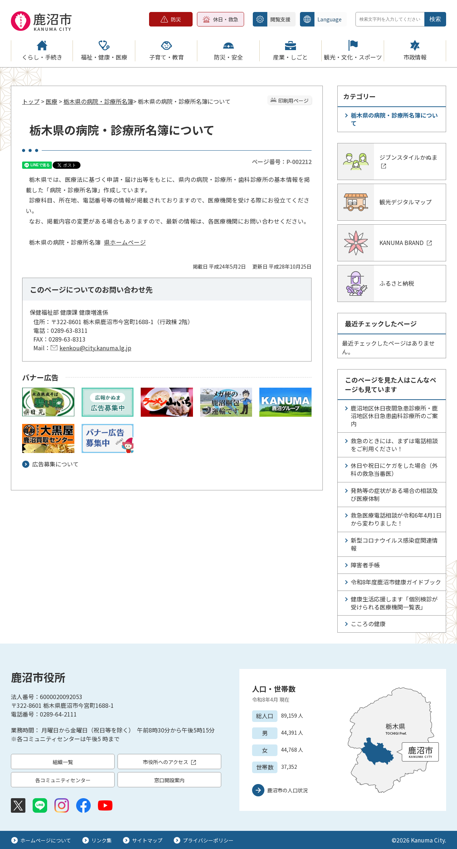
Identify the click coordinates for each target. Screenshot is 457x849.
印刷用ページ (293, 100)
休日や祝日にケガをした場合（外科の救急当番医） (394, 469)
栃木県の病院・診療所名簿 (98, 101)
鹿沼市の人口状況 (287, 790)
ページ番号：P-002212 (282, 161)
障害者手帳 (365, 564)
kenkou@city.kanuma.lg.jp (95, 347)
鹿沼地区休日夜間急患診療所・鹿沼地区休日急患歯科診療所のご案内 (394, 416)
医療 (51, 101)
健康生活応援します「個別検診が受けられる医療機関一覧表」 (394, 603)
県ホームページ (125, 242)
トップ (31, 101)
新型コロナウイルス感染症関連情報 (394, 544)
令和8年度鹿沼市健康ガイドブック (396, 581)
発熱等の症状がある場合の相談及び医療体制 (394, 494)
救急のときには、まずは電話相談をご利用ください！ (394, 444)
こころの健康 (368, 623)
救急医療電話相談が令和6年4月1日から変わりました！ (396, 519)
